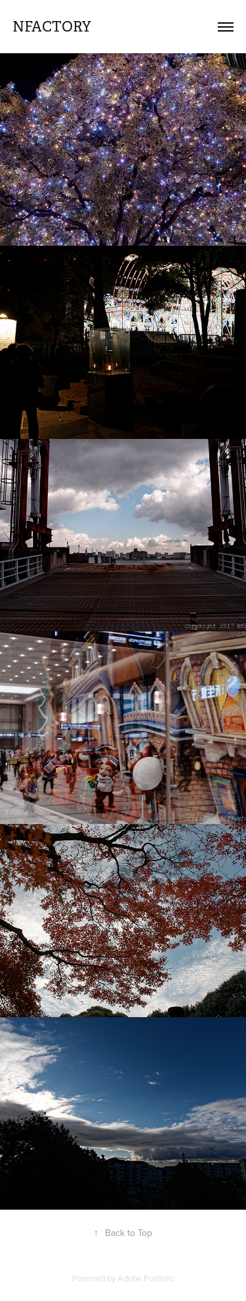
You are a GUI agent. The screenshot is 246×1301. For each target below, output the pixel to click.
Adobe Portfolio (145, 1278)
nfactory (51, 26)
